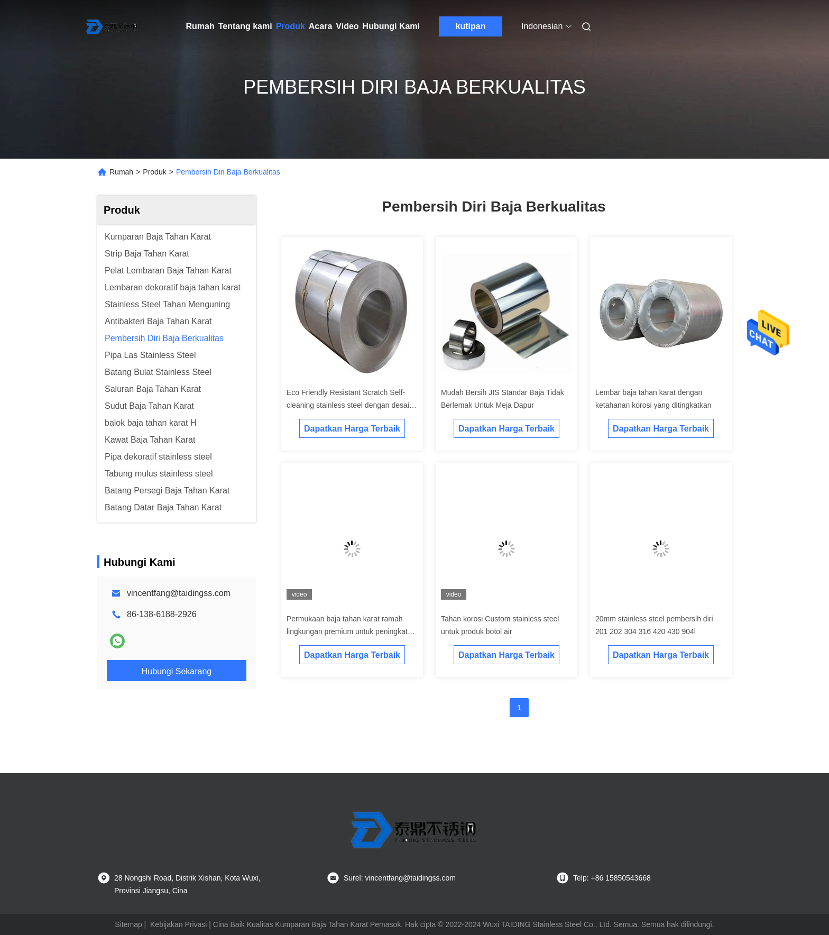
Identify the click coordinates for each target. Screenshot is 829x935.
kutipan (471, 26)
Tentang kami (245, 26)
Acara (320, 26)
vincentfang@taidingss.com (179, 593)
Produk (290, 26)
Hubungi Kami (391, 26)
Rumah (200, 26)
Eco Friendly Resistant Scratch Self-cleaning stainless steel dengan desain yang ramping (350, 405)
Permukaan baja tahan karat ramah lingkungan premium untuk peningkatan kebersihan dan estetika (351, 631)
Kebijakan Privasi (178, 924)
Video (347, 26)
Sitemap (128, 924)
